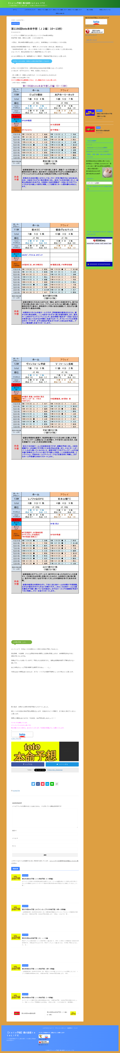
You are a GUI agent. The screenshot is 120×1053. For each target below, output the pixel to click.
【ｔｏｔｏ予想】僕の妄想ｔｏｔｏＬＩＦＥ (26, 3)
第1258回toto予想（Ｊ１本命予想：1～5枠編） (38, 997)
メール (15, 838)
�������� (108, 260)
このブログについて (29, 9)
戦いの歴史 (90, 9)
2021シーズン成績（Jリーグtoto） (60, 10)
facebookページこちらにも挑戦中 (97, 147)
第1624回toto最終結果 (103, 130)
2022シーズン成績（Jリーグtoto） (45, 10)
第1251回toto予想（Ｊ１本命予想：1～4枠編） (38, 879)
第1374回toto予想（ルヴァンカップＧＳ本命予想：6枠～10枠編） (44, 909)
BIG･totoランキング (91, 35)
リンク (76, 1028)
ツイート (89, 144)
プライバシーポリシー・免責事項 (63, 1028)
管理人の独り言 (60, 13)
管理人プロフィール (104, 9)
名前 (14, 830)
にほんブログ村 (16, 738)
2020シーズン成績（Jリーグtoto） (75, 10)
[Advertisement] (45, 208)
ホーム (15, 9)
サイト (14, 846)
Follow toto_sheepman (55, 770)
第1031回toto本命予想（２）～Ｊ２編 (35, 938)
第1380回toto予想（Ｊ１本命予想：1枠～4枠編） (38, 969)
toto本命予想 (16, 790)
